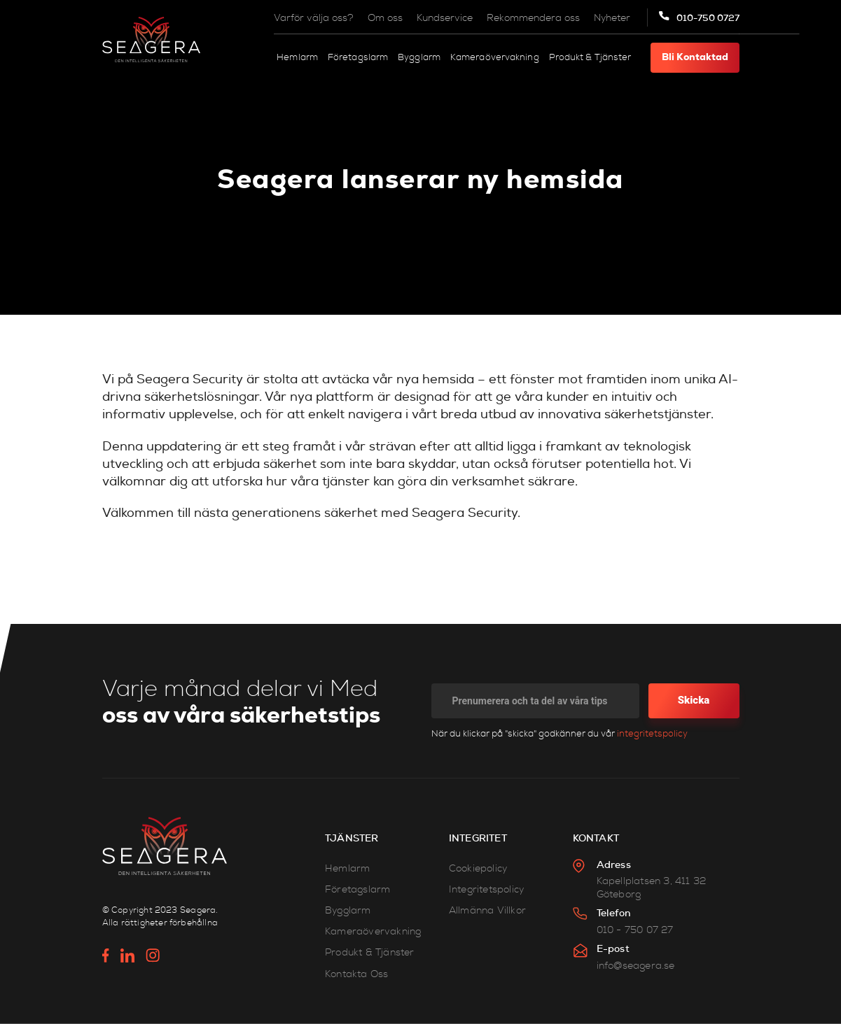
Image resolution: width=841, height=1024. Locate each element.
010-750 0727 (707, 18)
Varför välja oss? (314, 18)
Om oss (385, 18)
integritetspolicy (652, 733)
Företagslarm (358, 57)
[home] (151, 39)
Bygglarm (419, 57)
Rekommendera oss (533, 18)
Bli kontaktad (695, 57)
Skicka (694, 700)
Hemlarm (297, 57)
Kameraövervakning (494, 57)
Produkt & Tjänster (590, 57)
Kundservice (445, 18)
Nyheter (612, 18)
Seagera (198, 910)
